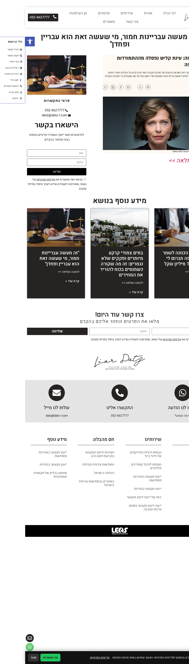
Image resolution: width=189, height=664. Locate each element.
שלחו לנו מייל (31, 409)
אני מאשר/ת (25, 657)
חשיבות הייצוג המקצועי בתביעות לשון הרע (74, 456)
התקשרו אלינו (94, 409)
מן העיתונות (53, 13)
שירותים (102, 13)
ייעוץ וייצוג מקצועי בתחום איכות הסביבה (120, 509)
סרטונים (78, 13)
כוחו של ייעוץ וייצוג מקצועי (119, 499)
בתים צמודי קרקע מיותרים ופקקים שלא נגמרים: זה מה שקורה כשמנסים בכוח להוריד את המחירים (96, 264)
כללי (180, 462)
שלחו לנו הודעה (157, 409)
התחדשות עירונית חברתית (73, 466)
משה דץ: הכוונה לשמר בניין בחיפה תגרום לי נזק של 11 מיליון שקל (159, 258)
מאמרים (84, 21)
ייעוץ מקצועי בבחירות (122, 490)
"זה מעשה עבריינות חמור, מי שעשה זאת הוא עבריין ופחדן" (34, 258)
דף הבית (144, 13)
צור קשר (107, 21)
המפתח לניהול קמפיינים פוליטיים (121, 468)
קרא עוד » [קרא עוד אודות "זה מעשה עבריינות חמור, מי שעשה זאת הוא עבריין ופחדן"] (47, 281)
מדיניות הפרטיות (21, 180)
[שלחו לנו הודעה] (157, 393)
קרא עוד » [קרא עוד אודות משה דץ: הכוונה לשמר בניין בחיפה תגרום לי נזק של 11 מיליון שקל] (174, 281)
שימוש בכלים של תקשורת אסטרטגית (25, 477)
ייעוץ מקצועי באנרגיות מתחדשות (122, 480)
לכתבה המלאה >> (165, 160)
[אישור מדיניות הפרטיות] (60, 179)
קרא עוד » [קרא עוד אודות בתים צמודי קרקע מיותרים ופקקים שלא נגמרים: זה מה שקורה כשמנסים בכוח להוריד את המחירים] (111, 292)
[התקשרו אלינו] (94, 393)
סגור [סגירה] (8, 657)
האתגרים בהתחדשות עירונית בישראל (71, 485)
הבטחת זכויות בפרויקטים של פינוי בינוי (120, 456)
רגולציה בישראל (79, 475)
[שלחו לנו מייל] (31, 393)
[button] (5, 41)
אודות (123, 13)
